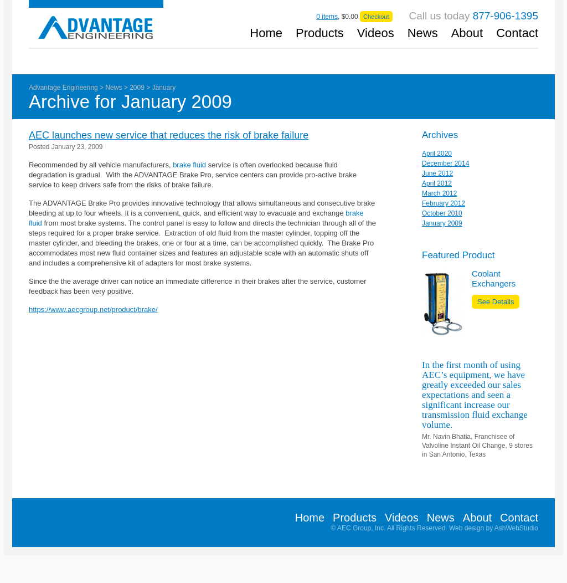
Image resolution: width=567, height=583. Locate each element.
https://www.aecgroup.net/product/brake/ (93, 309)
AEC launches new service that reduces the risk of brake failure (168, 135)
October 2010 (442, 213)
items (327, 17)
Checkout (376, 16)
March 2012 (439, 193)
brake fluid (189, 165)
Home (266, 34)
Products (320, 34)
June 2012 (437, 173)
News (423, 34)
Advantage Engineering (96, 19)
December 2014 (445, 163)
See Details (495, 302)
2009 (137, 87)
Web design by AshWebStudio (493, 528)
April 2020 (437, 153)
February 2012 (443, 203)
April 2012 (437, 183)
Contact (517, 34)
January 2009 (442, 223)
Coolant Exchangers (494, 278)
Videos (375, 34)
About (467, 34)
